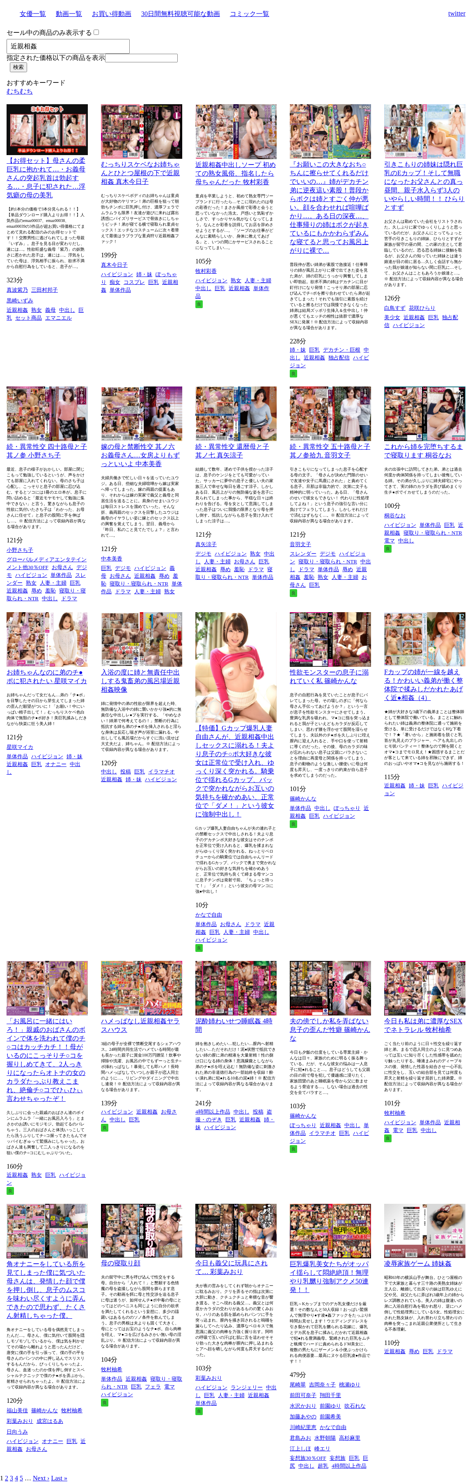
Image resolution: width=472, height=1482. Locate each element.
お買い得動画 (111, 13)
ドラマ (69, 598)
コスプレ (134, 282)
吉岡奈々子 (322, 1384)
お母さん (62, 567)
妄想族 (338, 1458)
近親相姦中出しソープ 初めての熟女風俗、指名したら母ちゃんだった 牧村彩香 (235, 173)
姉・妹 (144, 274)
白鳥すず (395, 308)
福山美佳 (17, 1410)
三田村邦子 (44, 290)
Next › (41, 1478)
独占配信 (339, 357)
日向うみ (17, 1432)
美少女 (392, 317)
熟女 (36, 310)
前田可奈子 (303, 1395)
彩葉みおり (20, 1421)
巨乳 (153, 282)
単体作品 (120, 290)
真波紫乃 (17, 290)
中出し (67, 310)
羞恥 (50, 591)
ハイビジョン (117, 274)
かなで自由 (208, 915)
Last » (59, 1478)
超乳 (323, 1466)
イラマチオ (161, 771)
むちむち (20, 91)
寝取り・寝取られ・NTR (139, 584)
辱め (36, 591)
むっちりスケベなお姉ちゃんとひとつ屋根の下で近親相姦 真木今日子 (140, 173)
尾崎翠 (298, 1384)
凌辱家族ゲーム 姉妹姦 (417, 1263)
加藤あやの (303, 1416)
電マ (389, 540)
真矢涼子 (206, 544)
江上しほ (300, 1448)
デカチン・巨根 (341, 350)
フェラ (153, 1387)
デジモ (123, 568)
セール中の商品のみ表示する (49, 32)
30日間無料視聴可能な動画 (180, 13)
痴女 (115, 282)
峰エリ (322, 1448)
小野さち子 (20, 550)
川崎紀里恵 (303, 1427)
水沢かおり (303, 1406)
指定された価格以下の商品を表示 (56, 57)
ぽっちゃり (347, 808)
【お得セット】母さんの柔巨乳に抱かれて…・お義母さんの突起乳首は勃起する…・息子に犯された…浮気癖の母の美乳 (46, 178)
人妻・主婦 (258, 280)
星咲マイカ (20, 747)
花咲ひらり (422, 308)
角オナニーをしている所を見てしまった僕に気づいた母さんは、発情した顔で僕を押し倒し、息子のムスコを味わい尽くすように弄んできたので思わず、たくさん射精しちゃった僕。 (46, 1289)
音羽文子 (300, 544)
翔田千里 (330, 1395)
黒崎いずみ (20, 300)
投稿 (125, 771)
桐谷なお (395, 515)
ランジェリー (247, 1387)
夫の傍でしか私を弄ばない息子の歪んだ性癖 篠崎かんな (330, 1030)
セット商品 (28, 318)
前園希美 (330, 1416)
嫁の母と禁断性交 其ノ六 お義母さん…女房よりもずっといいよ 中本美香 (140, 455)
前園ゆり (330, 1406)
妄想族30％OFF (308, 1458)
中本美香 (111, 559)
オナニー (55, 764)
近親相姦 (17, 310)
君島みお (300, 1438)
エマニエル (58, 318)
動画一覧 (69, 13)
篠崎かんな (303, 799)
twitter (456, 13)
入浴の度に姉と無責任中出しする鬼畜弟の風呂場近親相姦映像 (140, 681)
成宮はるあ (50, 1421)
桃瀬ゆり (349, 1384)
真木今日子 (114, 265)
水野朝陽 (325, 1438)
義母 (50, 310)
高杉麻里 (349, 1438)
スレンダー (303, 554)
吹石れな (355, 1406)
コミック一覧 (249, 13)
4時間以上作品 (212, 1112)
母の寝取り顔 (120, 1263)
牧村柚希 (395, 1113)
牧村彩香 (206, 271)
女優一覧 (33, 13)
